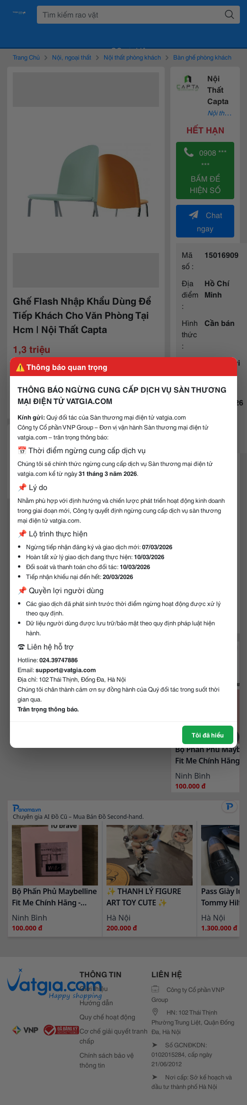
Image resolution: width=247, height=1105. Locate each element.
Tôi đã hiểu (208, 734)
